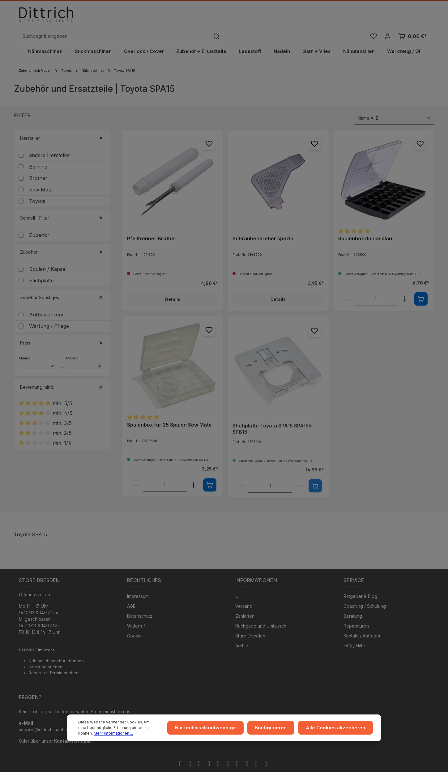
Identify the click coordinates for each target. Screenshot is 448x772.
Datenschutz (139, 603)
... (236, 583)
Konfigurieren (278, 728)
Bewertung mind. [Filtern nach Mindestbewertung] (62, 373)
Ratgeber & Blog (360, 583)
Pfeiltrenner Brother (152, 225)
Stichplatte (41, 267)
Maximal (85, 350)
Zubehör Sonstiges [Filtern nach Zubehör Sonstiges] (62, 284)
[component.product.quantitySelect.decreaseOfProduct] (347, 286)
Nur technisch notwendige (215, 728)
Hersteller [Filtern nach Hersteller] (62, 124)
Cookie (134, 623)
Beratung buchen (45, 654)
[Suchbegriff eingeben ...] (217, 16)
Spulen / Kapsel (47, 256)
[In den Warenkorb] (421, 285)
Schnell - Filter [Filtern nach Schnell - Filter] (62, 204)
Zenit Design (211, 765)
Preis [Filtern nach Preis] (62, 329)
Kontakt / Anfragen (362, 623)
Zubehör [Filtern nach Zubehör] (62, 238)
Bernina (38, 153)
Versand (243, 593)
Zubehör (39, 222)
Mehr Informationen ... (97, 733)
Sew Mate (41, 176)
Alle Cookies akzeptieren (338, 728)
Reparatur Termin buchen (54, 660)
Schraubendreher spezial (264, 225)
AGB (131, 593)
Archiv (241, 633)
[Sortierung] (394, 104)
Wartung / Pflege (49, 313)
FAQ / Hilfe (354, 633)
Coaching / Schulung (364, 593)
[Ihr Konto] (387, 16)
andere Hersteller (49, 142)
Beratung (352, 603)
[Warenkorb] (412, 16)
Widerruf (136, 613)
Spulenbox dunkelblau (365, 225)
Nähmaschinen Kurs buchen (56, 648)
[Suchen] (319, 16)
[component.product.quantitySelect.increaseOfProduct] (405, 286)
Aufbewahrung (47, 301)
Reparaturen (356, 613)
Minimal (38, 350)
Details (172, 286)
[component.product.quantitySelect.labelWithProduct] (376, 286)
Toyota (37, 188)
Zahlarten (244, 603)
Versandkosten (323, 764)
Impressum (138, 583)
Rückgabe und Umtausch (260, 613)
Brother (38, 165)
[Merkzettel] (373, 16)
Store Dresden (250, 623)
